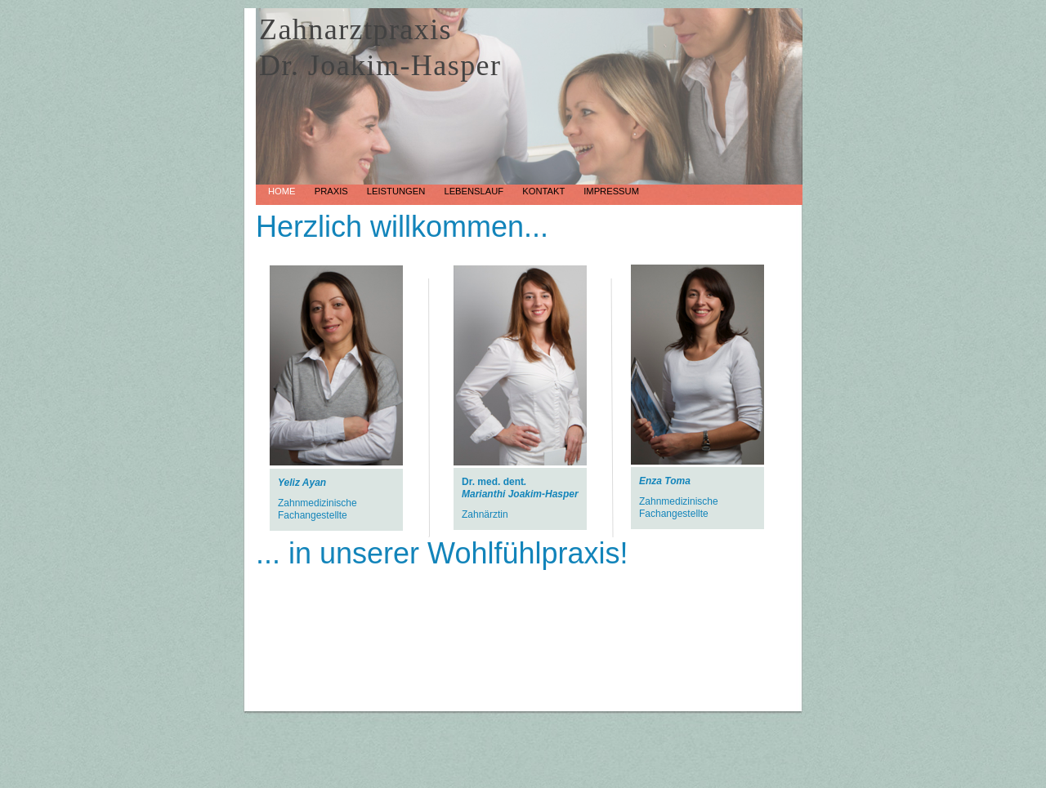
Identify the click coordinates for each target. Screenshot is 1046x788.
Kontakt (544, 191)
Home (283, 191)
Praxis (333, 191)
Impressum (611, 191)
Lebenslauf (475, 191)
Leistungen (397, 191)
